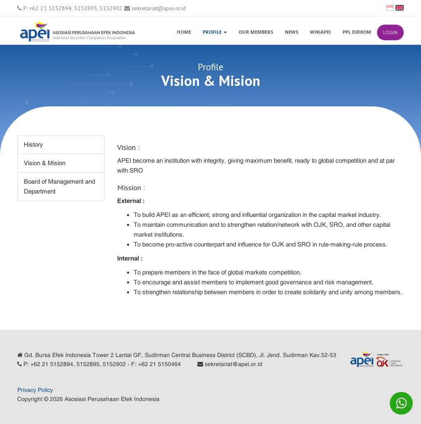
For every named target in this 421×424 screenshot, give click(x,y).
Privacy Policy (35, 390)
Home (184, 32)
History (33, 144)
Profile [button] (215, 32)
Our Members (255, 32)
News (291, 32)
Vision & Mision (44, 162)
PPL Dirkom (356, 32)
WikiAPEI (320, 32)
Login (390, 32)
